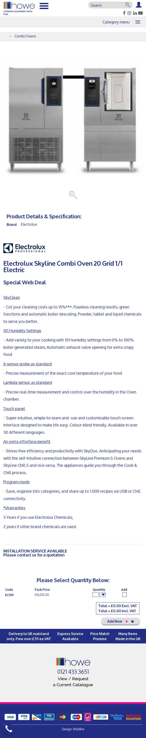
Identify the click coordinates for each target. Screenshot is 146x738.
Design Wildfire (73, 729)
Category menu (116, 22)
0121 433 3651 (73, 672)
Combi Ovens (25, 36)
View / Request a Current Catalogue (73, 681)
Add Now (120, 621)
